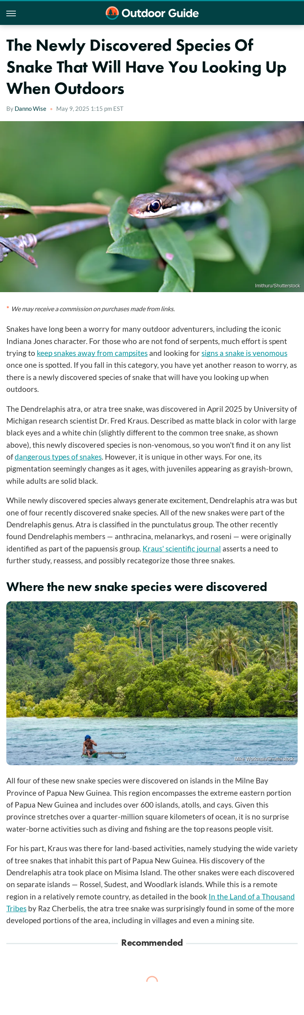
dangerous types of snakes (58, 456)
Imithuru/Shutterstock (277, 285)
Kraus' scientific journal (181, 548)
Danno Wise (30, 108)
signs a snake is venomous (244, 352)
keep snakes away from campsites (92, 352)
